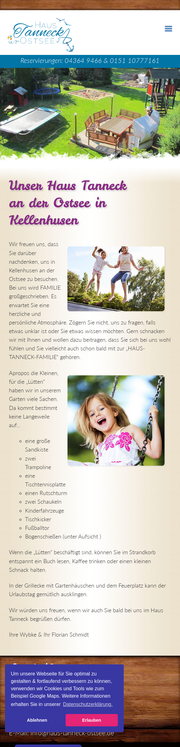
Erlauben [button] (91, 720)
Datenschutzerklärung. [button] (88, 704)
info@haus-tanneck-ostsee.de (72, 733)
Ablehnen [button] (37, 720)
